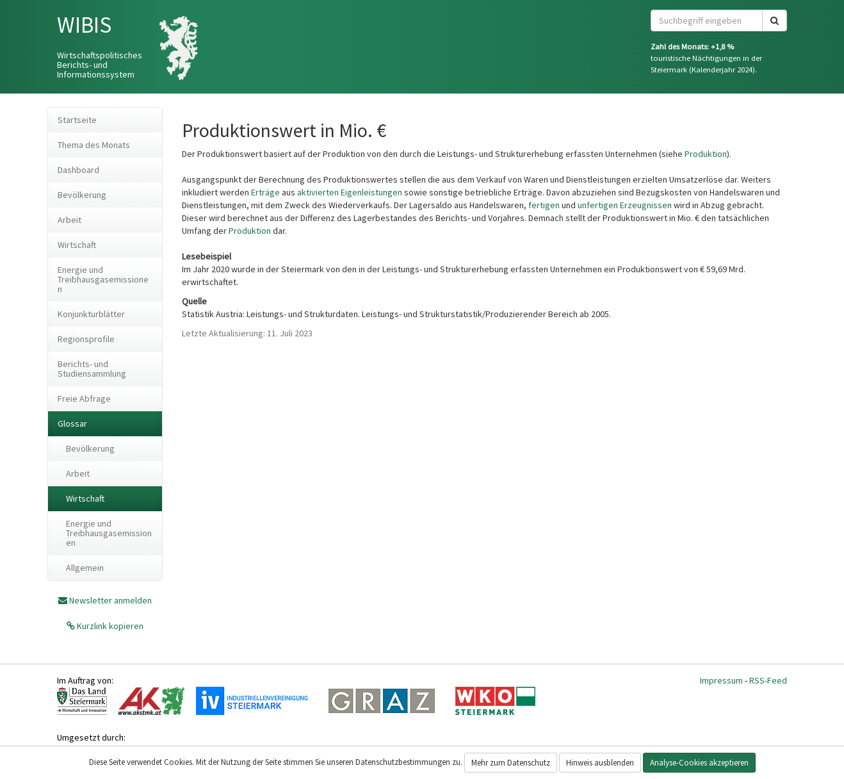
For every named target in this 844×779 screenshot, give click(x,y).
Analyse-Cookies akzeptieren (699, 762)
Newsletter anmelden (110, 600)
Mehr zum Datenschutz (510, 762)
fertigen (544, 205)
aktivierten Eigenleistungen (349, 192)
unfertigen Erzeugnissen (625, 205)
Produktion (706, 154)
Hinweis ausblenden (600, 762)
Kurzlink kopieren (109, 626)
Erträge (265, 192)
